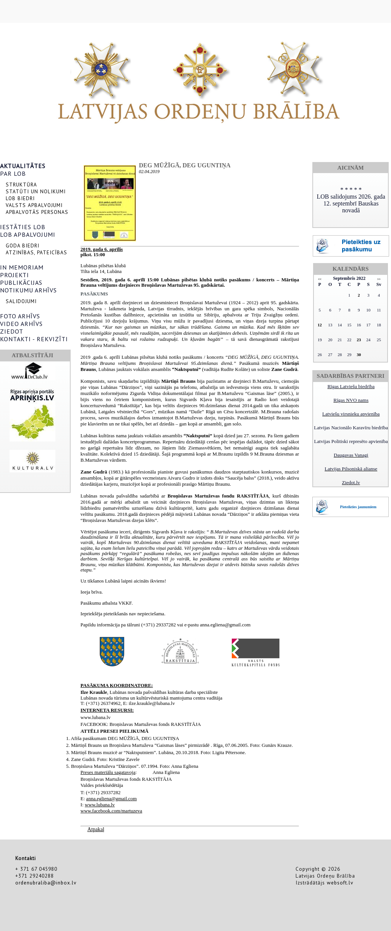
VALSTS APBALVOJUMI (34, 205)
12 (320, 325)
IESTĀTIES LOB (22, 227)
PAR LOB (13, 173)
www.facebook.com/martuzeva (111, 811)
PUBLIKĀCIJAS (21, 282)
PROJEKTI (14, 275)
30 (359, 354)
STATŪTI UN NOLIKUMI (36, 191)
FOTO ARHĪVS (20, 316)
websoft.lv (340, 882)
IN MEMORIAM (22, 267)
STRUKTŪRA (21, 184)
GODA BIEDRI (22, 245)
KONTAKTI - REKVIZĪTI (34, 339)
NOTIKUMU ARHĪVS (28, 290)
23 (359, 339)
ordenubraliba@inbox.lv (45, 882)
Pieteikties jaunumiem (358, 507)
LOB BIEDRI (20, 198)
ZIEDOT (11, 331)
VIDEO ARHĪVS (21, 323)
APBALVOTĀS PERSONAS (37, 212)
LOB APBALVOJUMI (27, 234)
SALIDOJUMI (21, 301)
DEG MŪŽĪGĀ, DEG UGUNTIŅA (185, 165)
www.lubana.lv (100, 804)
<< (320, 279)
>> (379, 279)
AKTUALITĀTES (22, 166)
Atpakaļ (95, 829)
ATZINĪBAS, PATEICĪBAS (36, 252)
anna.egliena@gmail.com (111, 798)
